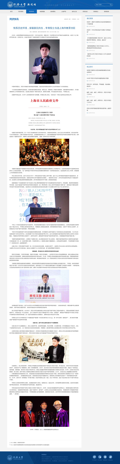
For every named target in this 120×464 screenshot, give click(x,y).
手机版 (8, 462)
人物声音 (63, 11)
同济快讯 (31, 11)
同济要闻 (20, 11)
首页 (11, 11)
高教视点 (95, 11)
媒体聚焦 (53, 11)
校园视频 (42, 11)
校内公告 (74, 11)
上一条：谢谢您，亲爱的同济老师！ (17, 442)
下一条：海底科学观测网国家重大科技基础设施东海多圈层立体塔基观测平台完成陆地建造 (29, 444)
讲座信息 (85, 11)
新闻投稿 (106, 11)
